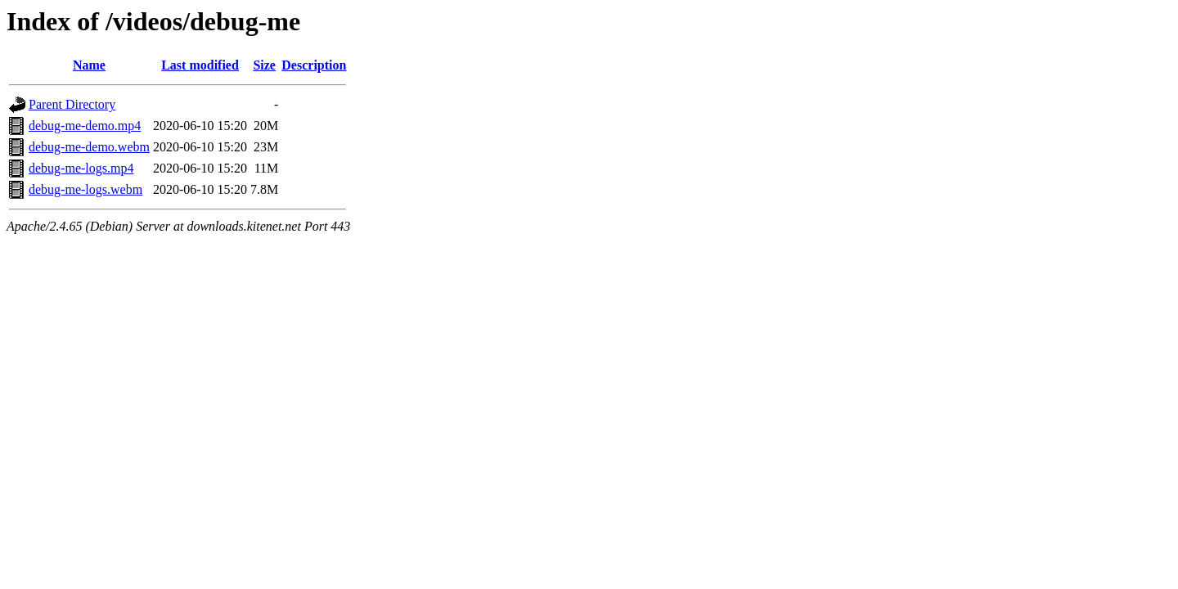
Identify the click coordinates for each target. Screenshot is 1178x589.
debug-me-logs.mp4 (81, 168)
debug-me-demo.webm (89, 147)
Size (264, 65)
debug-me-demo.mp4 (85, 126)
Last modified (200, 65)
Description (313, 65)
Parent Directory (72, 104)
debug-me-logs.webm (85, 189)
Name (89, 65)
